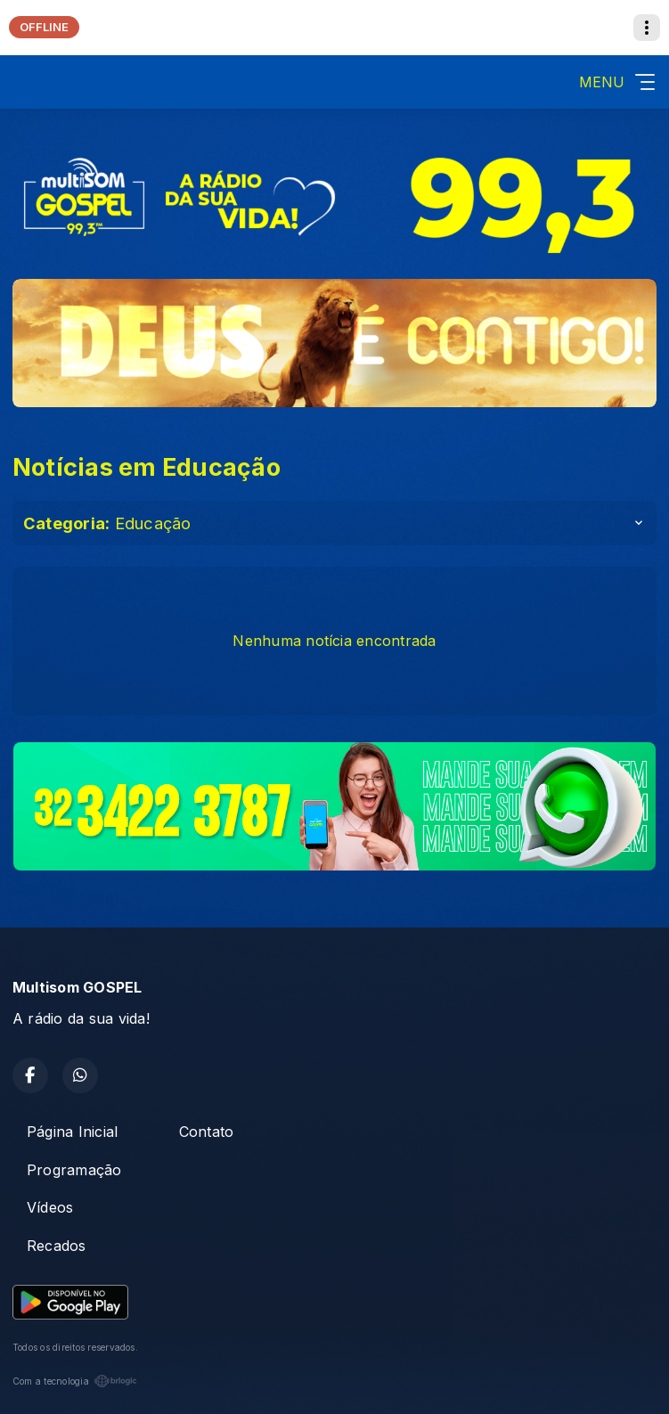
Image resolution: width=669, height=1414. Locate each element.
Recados (56, 1246)
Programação (74, 1170)
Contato (206, 1131)
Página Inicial (72, 1131)
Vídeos (50, 1207)
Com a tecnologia (74, 1381)
